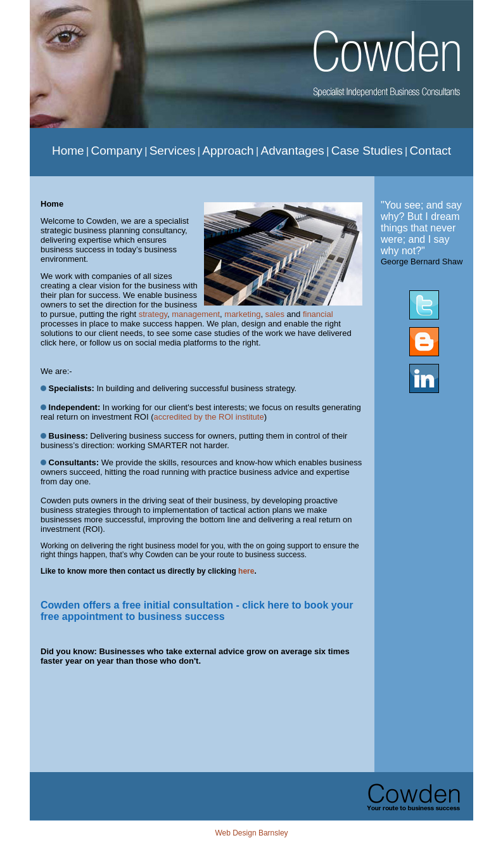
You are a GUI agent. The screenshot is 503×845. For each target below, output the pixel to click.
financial (318, 314)
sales (274, 314)
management (196, 314)
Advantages (292, 150)
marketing (242, 314)
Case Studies (367, 150)
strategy (153, 314)
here (246, 571)
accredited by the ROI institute (208, 417)
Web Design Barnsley (251, 833)
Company (116, 150)
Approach (227, 150)
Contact (430, 150)
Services (173, 150)
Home (68, 150)
